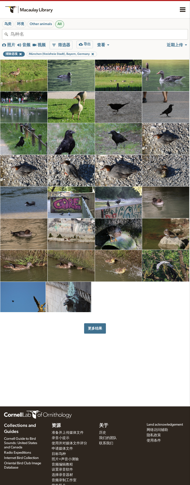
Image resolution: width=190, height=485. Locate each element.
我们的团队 (108, 438)
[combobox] (99, 34)
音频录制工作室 (64, 480)
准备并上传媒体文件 (68, 432)
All (60, 24)
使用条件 (154, 440)
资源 (56, 425)
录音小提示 (60, 438)
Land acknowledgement (165, 424)
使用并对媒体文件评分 (69, 443)
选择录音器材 (62, 475)
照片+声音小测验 (65, 459)
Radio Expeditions (17, 452)
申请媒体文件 (62, 448)
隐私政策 (154, 435)
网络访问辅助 (157, 430)
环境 (20, 24)
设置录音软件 (62, 469)
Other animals (41, 24)
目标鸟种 (59, 454)
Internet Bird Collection (21, 458)
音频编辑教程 (62, 464)
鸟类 (7, 24)
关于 (103, 425)
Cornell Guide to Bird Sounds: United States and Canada (20, 443)
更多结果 (95, 328)
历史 (102, 432)
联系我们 (106, 443)
